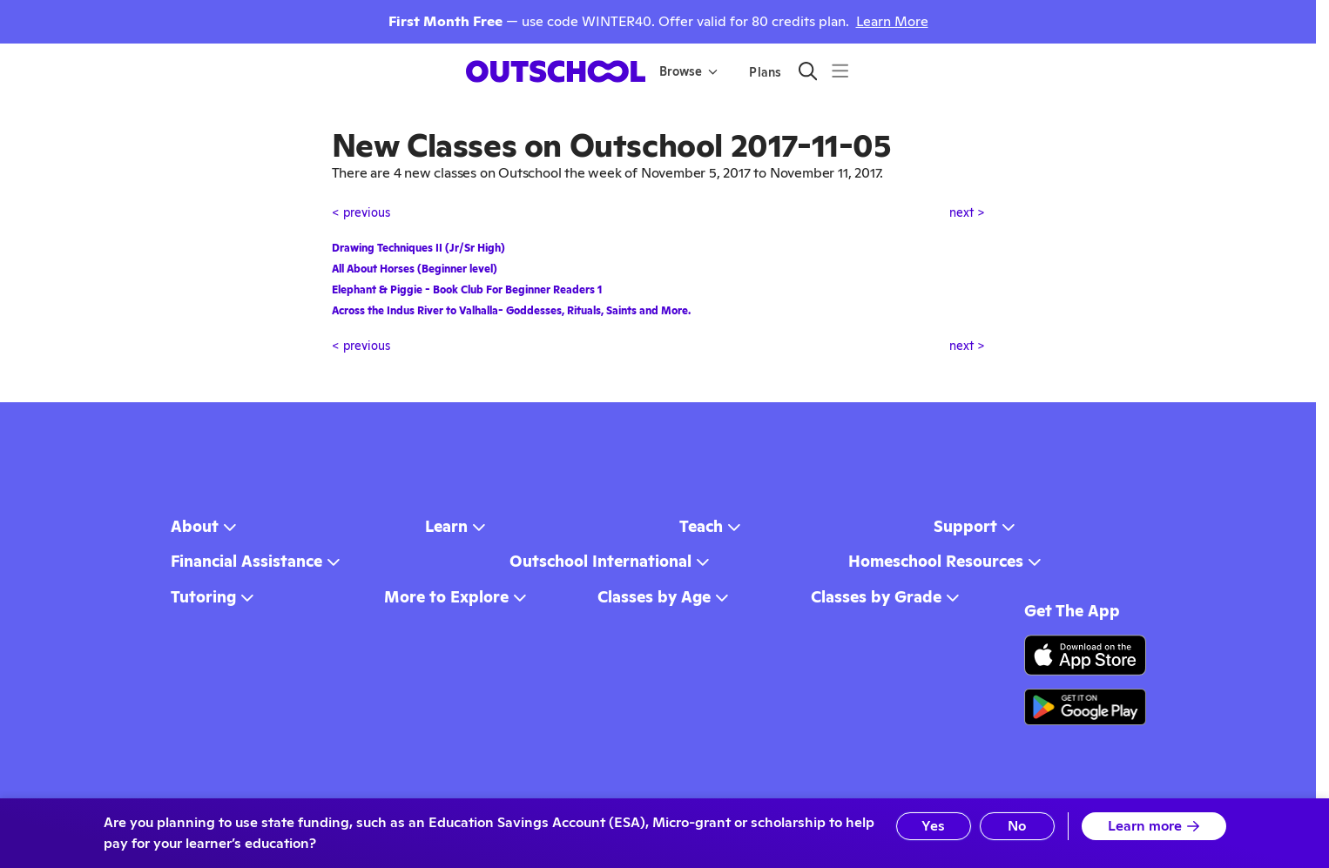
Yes (933, 826)
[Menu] (840, 71)
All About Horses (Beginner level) (414, 269)
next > (967, 212)
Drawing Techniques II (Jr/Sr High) (418, 248)
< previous (361, 212)
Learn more (1154, 826)
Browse (688, 71)
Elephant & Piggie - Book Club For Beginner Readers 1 (467, 290)
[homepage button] (555, 71)
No (1017, 826)
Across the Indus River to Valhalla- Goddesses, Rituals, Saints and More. (511, 311)
